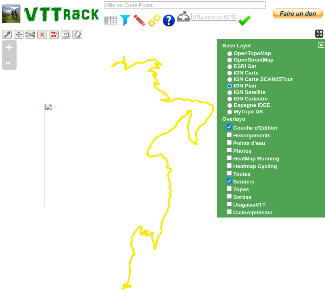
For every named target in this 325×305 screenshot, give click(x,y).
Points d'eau (249, 143)
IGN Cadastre (251, 99)
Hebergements (252, 135)
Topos (241, 189)
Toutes (242, 174)
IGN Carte (246, 73)
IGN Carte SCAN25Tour (263, 79)
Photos (242, 151)
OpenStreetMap (254, 60)
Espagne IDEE (252, 105)
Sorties (242, 197)
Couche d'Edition (255, 128)
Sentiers (244, 182)
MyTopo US (248, 112)
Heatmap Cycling (255, 166)
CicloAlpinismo (252, 212)
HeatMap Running (256, 159)
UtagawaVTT (249, 205)
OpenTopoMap (252, 53)
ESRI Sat (245, 66)
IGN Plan (245, 86)
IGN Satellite (250, 92)
